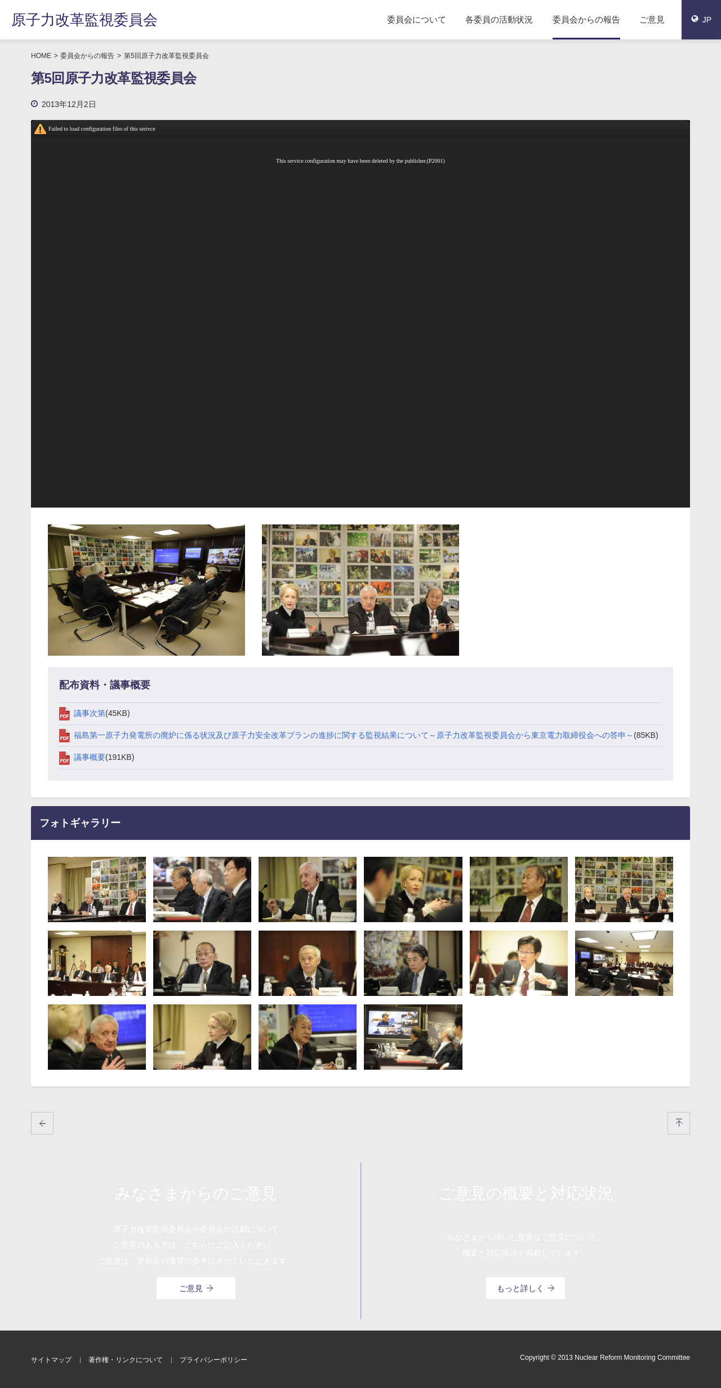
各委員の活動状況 (499, 19)
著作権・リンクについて (125, 1360)
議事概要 (82, 757)
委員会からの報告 (586, 19)
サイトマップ (51, 1360)
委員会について (416, 19)
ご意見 (652, 19)
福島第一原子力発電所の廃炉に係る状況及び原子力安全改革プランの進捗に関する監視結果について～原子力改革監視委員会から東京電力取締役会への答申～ (346, 735)
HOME (41, 56)
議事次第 (82, 713)
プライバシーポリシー (213, 1360)
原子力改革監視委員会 (84, 19)
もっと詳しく (525, 1288)
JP (701, 19)
